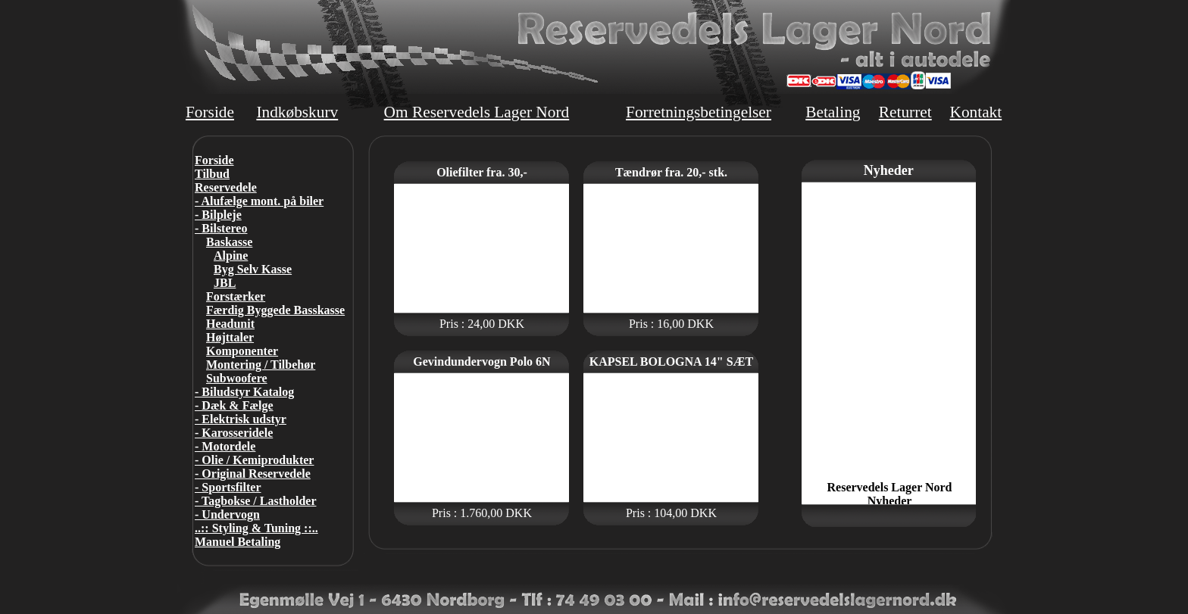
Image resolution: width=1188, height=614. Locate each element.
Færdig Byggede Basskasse (275, 310)
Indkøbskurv (297, 112)
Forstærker (235, 296)
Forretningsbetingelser (698, 112)
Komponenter (242, 350)
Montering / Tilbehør (260, 364)
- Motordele (225, 446)
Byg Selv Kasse (253, 269)
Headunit (230, 323)
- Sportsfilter (228, 487)
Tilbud (212, 173)
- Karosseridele (234, 432)
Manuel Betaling (237, 541)
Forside (210, 112)
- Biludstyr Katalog (244, 391)
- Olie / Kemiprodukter (254, 459)
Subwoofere (236, 378)
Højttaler (230, 337)
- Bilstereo (221, 228)
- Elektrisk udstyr (240, 419)
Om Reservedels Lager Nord (477, 112)
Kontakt (975, 112)
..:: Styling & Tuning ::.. (256, 528)
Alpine (231, 255)
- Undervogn (227, 514)
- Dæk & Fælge (234, 405)
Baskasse (229, 241)
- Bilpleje (218, 214)
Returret (905, 112)
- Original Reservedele (253, 473)
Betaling (832, 112)
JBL (225, 282)
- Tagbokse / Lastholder (255, 500)
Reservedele (226, 187)
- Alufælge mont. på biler (259, 201)
